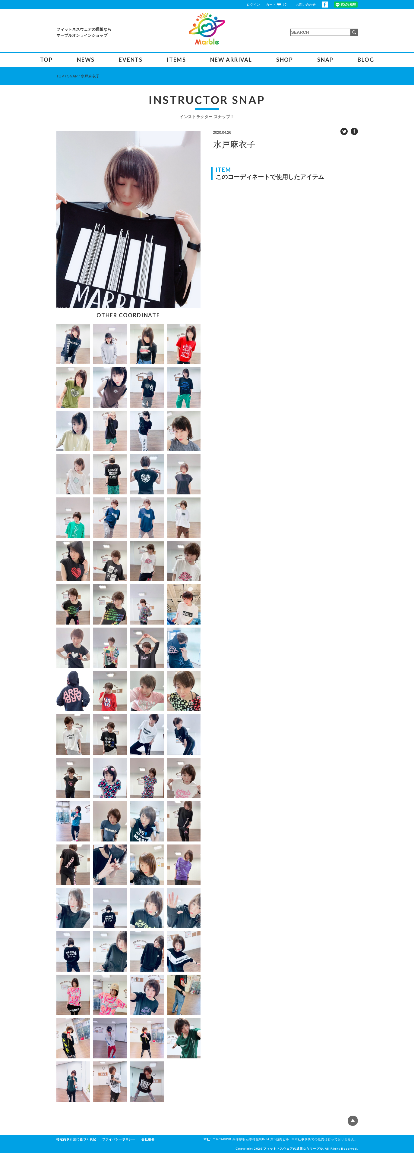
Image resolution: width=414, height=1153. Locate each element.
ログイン (253, 4)
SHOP (284, 59)
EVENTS (131, 59)
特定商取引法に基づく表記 (76, 1139)
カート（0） (277, 4)
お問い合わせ (306, 4)
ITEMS (176, 59)
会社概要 (148, 1139)
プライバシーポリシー (118, 1139)
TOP (46, 59)
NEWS (86, 59)
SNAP (325, 59)
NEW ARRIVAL (231, 59)
